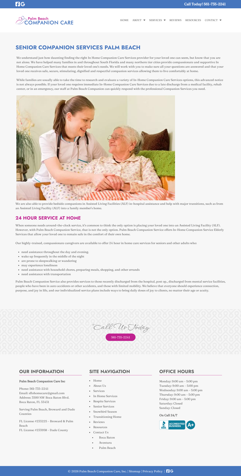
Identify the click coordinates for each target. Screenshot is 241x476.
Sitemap (134, 471)
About (136, 20)
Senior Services (103, 406)
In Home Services (105, 396)
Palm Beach (107, 448)
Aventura (105, 442)
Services (155, 20)
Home (124, 20)
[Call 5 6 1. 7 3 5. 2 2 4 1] (215, 4)
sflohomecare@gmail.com (47, 393)
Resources (193, 20)
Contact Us (100, 432)
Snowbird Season (105, 411)
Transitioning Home (107, 417)
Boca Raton (107, 437)
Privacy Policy (153, 471)
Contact (211, 20)
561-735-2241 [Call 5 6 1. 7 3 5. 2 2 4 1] (120, 337)
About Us (99, 385)
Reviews (175, 20)
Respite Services (104, 401)
